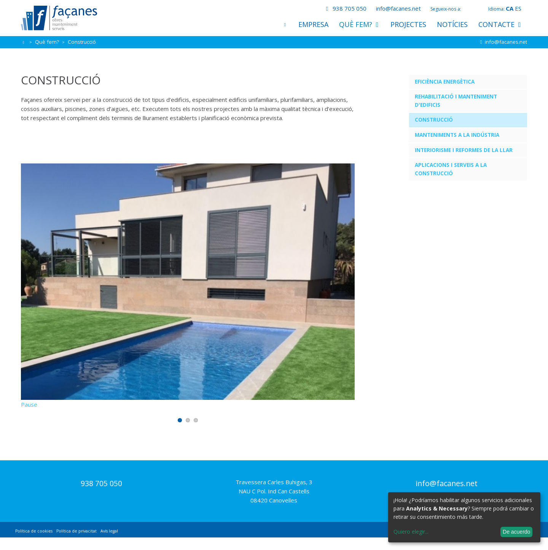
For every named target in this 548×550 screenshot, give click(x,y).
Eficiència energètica (445, 81)
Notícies (452, 24)
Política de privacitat (76, 543)
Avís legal (109, 543)
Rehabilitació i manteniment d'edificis (456, 100)
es (518, 8)
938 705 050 (344, 8)
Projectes (408, 24)
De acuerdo (516, 532)
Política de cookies (34, 543)
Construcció (434, 119)
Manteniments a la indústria (457, 135)
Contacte (500, 24)
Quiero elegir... (411, 531)
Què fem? (359, 24)
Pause (29, 417)
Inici (285, 24)
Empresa (313, 24)
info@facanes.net (398, 8)
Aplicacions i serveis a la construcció (451, 169)
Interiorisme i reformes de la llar (464, 150)
